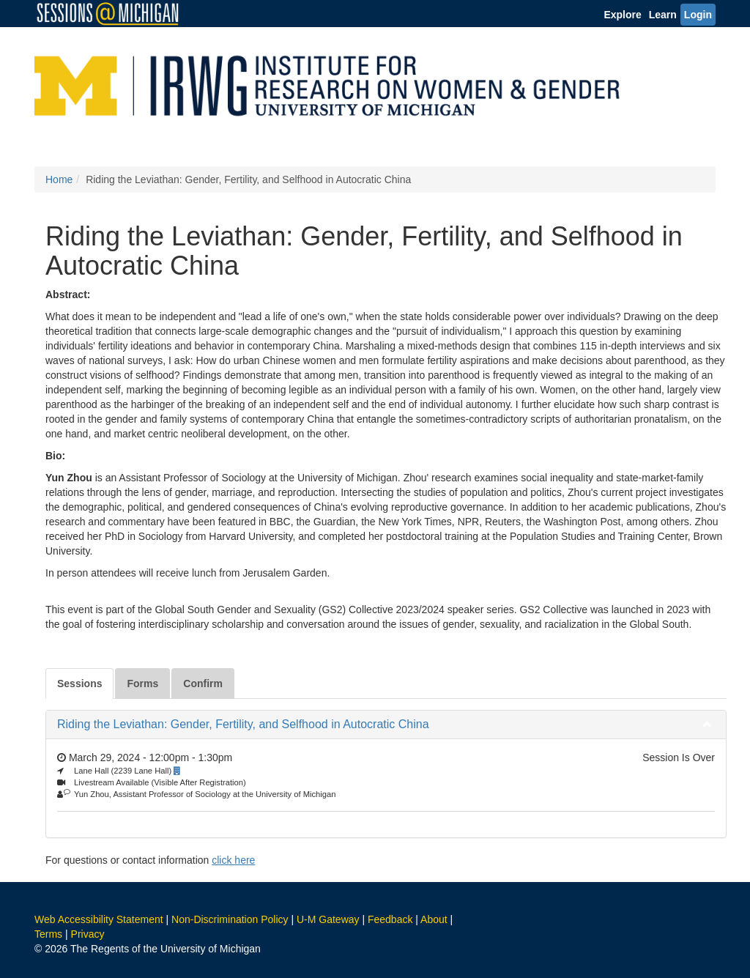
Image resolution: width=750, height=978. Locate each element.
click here (233, 860)
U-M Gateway (328, 919)
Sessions (79, 683)
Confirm (203, 683)
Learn (663, 15)
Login (698, 15)
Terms (48, 934)
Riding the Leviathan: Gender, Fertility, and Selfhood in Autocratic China (243, 724)
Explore (622, 15)
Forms (142, 683)
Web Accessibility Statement (98, 919)
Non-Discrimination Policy (230, 919)
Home (59, 179)
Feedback (390, 919)
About (434, 919)
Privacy (88, 934)
